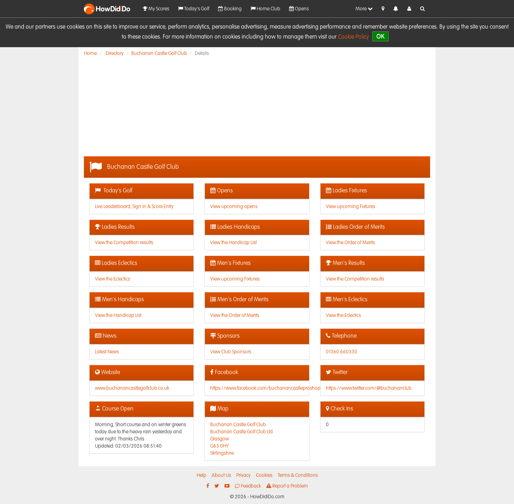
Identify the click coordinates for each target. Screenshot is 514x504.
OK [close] (380, 36)
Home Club (265, 8)
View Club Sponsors (230, 351)
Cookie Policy (353, 37)
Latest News (107, 351)
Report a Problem (287, 486)
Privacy (243, 475)
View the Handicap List (233, 242)
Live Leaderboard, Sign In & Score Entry (134, 206)
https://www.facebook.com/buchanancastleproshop (265, 388)
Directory (115, 53)
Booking (230, 8)
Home (90, 53)
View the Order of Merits (350, 242)
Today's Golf (193, 8)
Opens (299, 8)
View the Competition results (124, 242)
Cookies (264, 475)
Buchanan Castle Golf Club (159, 53)
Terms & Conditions (298, 475)
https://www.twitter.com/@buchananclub (369, 388)
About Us (221, 475)
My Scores (156, 8)
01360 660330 (341, 351)
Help (201, 475)
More (364, 8)
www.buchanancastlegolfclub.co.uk (132, 388)
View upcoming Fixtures (350, 206)
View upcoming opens (233, 206)
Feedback (248, 486)
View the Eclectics (112, 279)
